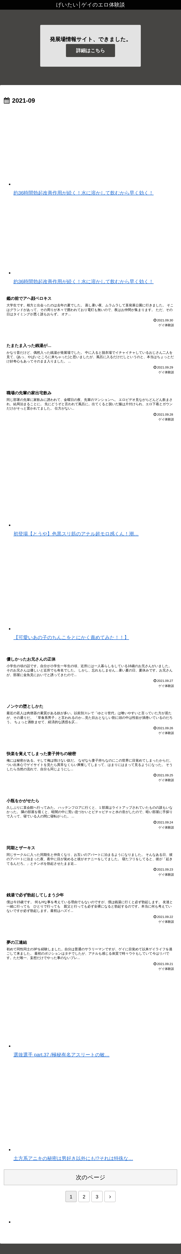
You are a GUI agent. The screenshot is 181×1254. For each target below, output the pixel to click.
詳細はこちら (90, 50)
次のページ (90, 1184)
